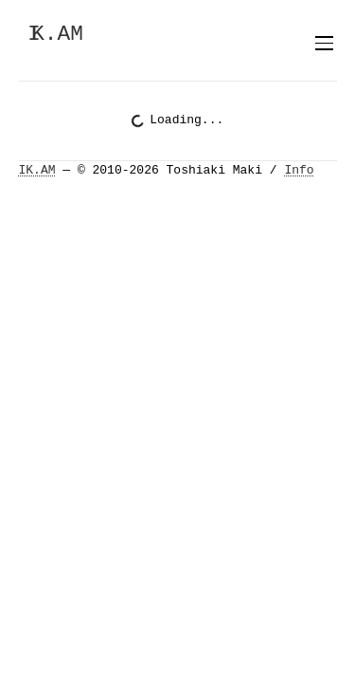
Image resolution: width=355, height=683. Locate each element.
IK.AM (37, 170)
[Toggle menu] (324, 43)
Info (298, 170)
